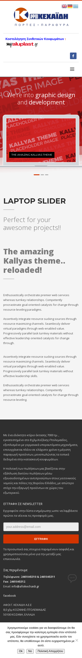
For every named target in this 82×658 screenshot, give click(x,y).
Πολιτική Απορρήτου (50, 651)
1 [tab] (37, 174)
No (30, 651)
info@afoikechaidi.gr (25, 586)
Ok (21, 651)
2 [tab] (42, 174)
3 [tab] (46, 174)
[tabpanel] (41, 140)
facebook (9, 596)
